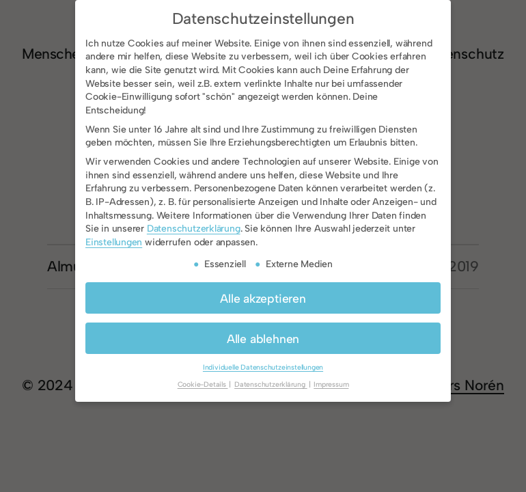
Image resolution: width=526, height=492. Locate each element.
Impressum (331, 384)
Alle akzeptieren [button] (263, 298)
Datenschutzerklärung (193, 228)
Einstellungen (113, 242)
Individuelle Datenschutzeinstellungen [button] (263, 367)
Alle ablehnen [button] (263, 338)
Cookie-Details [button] (203, 384)
